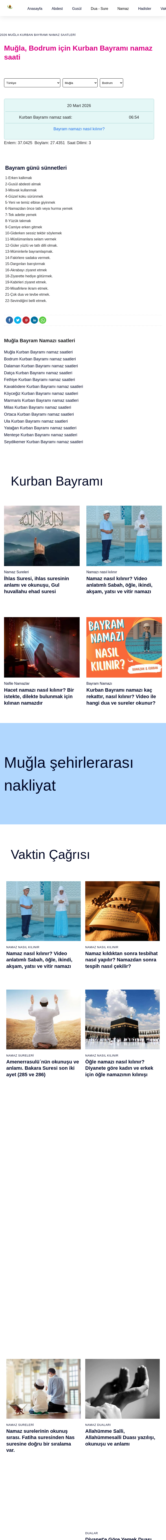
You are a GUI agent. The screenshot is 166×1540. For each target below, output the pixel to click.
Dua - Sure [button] (99, 9)
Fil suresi (64, 1332)
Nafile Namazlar (17, 683)
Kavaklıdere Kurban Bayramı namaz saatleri (43, 386)
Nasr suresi (66, 1371)
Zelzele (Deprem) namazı (119, 1496)
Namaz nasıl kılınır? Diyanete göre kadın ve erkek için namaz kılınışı (121, 1175)
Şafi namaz (39, 1371)
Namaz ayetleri (14, 1355)
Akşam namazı (95, 1348)
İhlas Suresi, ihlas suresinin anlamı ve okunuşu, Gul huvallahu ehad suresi (36, 585)
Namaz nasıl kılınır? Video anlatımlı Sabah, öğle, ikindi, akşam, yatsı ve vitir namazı (119, 585)
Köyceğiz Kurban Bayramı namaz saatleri (41, 393)
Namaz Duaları (98, 1054)
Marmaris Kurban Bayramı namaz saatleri (41, 400)
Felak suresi (66, 1395)
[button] (34, 9)
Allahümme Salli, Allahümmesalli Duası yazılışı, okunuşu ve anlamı (120, 1067)
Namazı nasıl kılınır (101, 572)
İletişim (144, 1379)
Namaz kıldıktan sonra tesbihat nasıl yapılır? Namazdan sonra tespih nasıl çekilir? (121, 960)
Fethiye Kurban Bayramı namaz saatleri (39, 379)
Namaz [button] (123, 9)
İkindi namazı (94, 1340)
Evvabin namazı (123, 1394)
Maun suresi (66, 1348)
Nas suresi (65, 1402)
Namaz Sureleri (16, 572)
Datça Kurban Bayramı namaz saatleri (38, 373)
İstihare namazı (123, 1347)
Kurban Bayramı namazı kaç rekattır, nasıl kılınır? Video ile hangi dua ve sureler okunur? (121, 696)
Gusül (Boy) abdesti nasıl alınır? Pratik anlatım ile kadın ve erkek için (41, 1175)
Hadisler (144, 9)
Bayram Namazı (99, 683)
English (144, 1363)
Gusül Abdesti (18, 1162)
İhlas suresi (66, 1387)
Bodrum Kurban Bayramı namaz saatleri (40, 359)
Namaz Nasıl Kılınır (22, 947)
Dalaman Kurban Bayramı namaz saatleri (41, 366)
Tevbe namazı (122, 1402)
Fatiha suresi (67, 1324)
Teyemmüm (12, 1340)
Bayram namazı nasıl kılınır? (79, 129)
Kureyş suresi (67, 1340)
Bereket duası (13, 1387)
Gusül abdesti (13, 1332)
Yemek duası (13, 1395)
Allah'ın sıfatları (14, 1371)
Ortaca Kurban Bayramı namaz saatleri (39, 414)
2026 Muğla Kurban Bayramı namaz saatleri (38, 34)
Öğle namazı (94, 1332)
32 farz (9, 1379)
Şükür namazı (122, 1332)
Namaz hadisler (15, 1348)
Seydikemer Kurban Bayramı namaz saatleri (43, 442)
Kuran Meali (147, 1332)
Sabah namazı (95, 1324)
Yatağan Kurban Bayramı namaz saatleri (40, 428)
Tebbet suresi (67, 1379)
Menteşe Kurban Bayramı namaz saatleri (40, 435)
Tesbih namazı (122, 1355)
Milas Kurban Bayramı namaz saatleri (37, 407)
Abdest (57, 9)
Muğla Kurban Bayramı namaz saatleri (38, 352)
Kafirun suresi (67, 1363)
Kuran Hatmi (148, 1339)
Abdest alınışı (13, 1324)
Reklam (144, 1371)
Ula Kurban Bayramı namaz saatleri (36, 421)
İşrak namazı (121, 1339)
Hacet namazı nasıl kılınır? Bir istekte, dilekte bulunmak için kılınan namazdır (39, 696)
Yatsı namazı (94, 1355)
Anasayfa (34, 9)
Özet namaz (39, 1363)
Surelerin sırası (14, 1363)
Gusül (76, 9)
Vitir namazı (93, 1363)
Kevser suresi (67, 1355)
